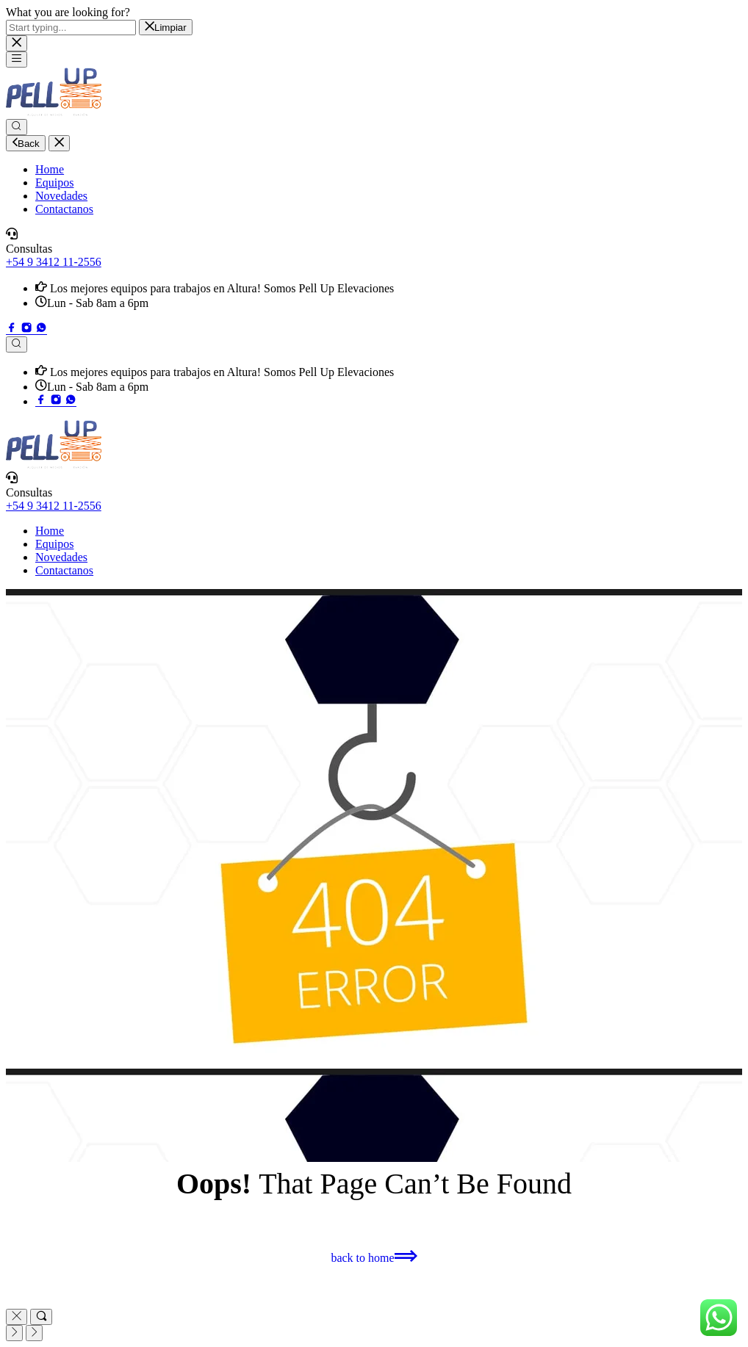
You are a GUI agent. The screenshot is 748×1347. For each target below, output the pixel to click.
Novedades (61, 195)
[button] (374, 1258)
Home (49, 169)
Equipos (54, 182)
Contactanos (64, 209)
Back (26, 143)
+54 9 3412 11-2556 (53, 262)
